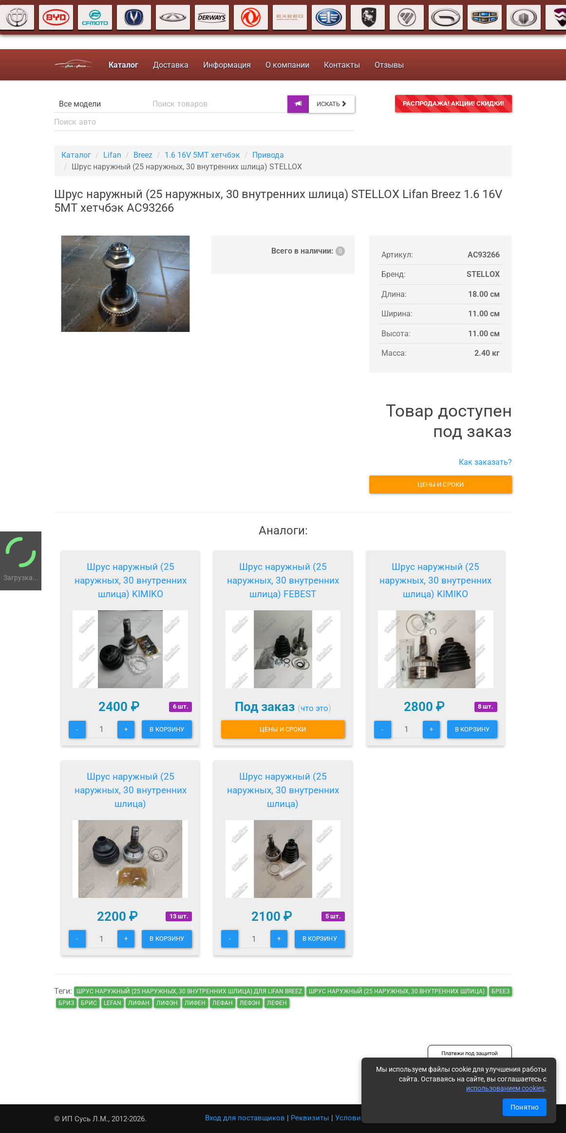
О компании (287, 65)
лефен (277, 1003)
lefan (112, 1003)
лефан (222, 1003)
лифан (139, 1003)
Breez (142, 155)
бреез (500, 991)
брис (89, 1003)
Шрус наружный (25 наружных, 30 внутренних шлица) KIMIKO (131, 580)
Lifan (112, 155)
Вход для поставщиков (245, 1118)
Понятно (524, 1107)
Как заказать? (485, 462)
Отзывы (388, 65)
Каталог (76, 155)
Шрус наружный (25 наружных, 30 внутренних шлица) (131, 790)
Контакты (341, 65)
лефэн (250, 1003)
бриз (66, 1003)
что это (314, 708)
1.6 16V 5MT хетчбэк (202, 155)
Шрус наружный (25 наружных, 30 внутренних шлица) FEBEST (283, 580)
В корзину (167, 729)
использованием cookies (505, 1088)
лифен (195, 1003)
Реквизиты (310, 1118)
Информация (226, 65)
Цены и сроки (440, 484)
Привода (268, 155)
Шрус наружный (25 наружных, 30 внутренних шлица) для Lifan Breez (189, 991)
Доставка (170, 65)
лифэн (167, 1003)
